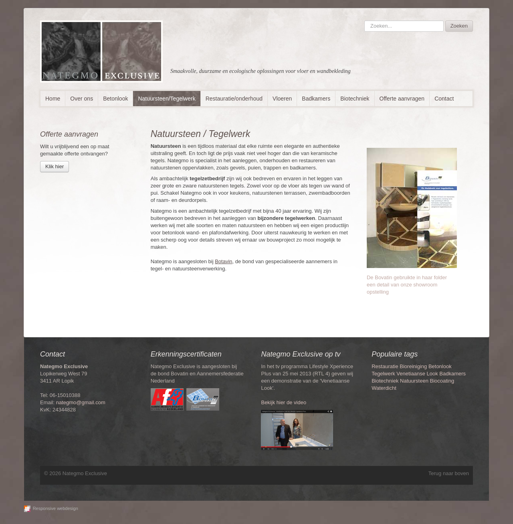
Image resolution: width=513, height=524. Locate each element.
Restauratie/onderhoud (234, 98)
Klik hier (54, 166)
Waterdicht (384, 388)
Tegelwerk (383, 374)
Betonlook (115, 98)
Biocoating (442, 381)
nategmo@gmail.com (80, 402)
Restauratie (385, 366)
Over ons (81, 98)
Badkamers (316, 98)
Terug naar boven (448, 473)
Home (52, 98)
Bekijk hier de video (283, 402)
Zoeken (459, 26)
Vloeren (282, 98)
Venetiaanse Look (417, 374)
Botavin (223, 261)
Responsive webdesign (55, 508)
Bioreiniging (413, 366)
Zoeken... (364, 20)
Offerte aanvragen (402, 98)
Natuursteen (414, 381)
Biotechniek (354, 98)
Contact (444, 98)
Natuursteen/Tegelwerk (166, 98)
